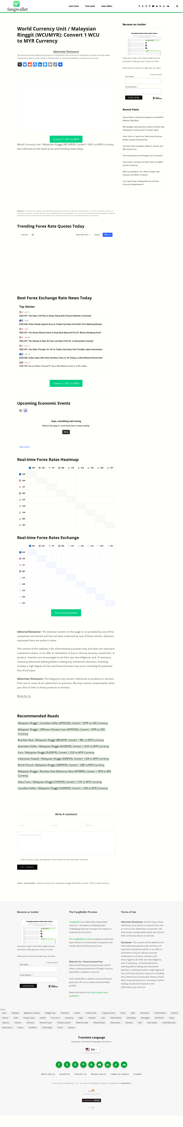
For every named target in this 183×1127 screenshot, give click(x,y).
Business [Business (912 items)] (65, 1013)
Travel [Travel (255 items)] (60, 1027)
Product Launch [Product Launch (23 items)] (64, 1022)
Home (19, 883)
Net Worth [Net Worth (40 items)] (159, 1018)
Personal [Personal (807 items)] (30, 1022)
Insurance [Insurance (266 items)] (55, 1018)
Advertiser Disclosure (66, 51)
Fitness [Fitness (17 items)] (5, 1018)
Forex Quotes (29, 883)
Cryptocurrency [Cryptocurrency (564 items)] (108, 1013)
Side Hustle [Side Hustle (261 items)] (152, 1022)
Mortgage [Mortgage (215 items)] (145, 1018)
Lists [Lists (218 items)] (103, 1018)
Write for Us (24, 696)
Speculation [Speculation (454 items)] (7, 1027)
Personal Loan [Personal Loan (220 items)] (46, 1022)
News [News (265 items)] (171, 1018)
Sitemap (137, 1074)
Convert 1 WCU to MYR (66, 139)
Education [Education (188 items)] (145, 1013)
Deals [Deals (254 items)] (123, 1013)
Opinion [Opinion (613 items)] (5, 1022)
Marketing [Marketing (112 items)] (131, 1018)
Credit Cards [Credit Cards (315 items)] (91, 1013)
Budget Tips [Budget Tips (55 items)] (50, 1013)
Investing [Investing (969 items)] (69, 1018)
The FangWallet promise (80, 939)
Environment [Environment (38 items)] (160, 1013)
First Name (129, 77)
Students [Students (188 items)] (33, 1027)
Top (91, 1108)
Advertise (64, 1074)
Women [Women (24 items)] (71, 1027)
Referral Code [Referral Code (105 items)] (82, 1022)
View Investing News (66, 612)
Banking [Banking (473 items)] (15, 1013)
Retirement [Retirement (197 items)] (115, 1022)
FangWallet (74, 922)
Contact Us (80, 1074)
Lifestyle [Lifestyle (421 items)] (92, 1018)
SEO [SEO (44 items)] (140, 1022)
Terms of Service (120, 1074)
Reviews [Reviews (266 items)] (129, 1022)
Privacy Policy (98, 1074)
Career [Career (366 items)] (77, 1013)
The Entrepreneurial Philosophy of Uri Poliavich (143, 155)
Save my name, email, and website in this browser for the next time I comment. (54, 859)
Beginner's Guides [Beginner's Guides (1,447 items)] (32, 1013)
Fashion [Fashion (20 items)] (174, 1013)
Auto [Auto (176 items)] (4, 1013)
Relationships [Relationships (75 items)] (99, 1022)
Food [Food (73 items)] (16, 1018)
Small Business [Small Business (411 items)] (169, 1022)
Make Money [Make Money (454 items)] (116, 1018)
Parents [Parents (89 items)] (18, 1022)
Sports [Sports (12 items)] (20, 1027)
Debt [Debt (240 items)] (133, 1013)
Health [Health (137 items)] (42, 1018)
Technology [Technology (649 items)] (47, 1027)
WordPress (126, 1083)
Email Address (131, 87)
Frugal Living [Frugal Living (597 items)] (29, 1018)
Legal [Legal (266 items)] (81, 1018)
